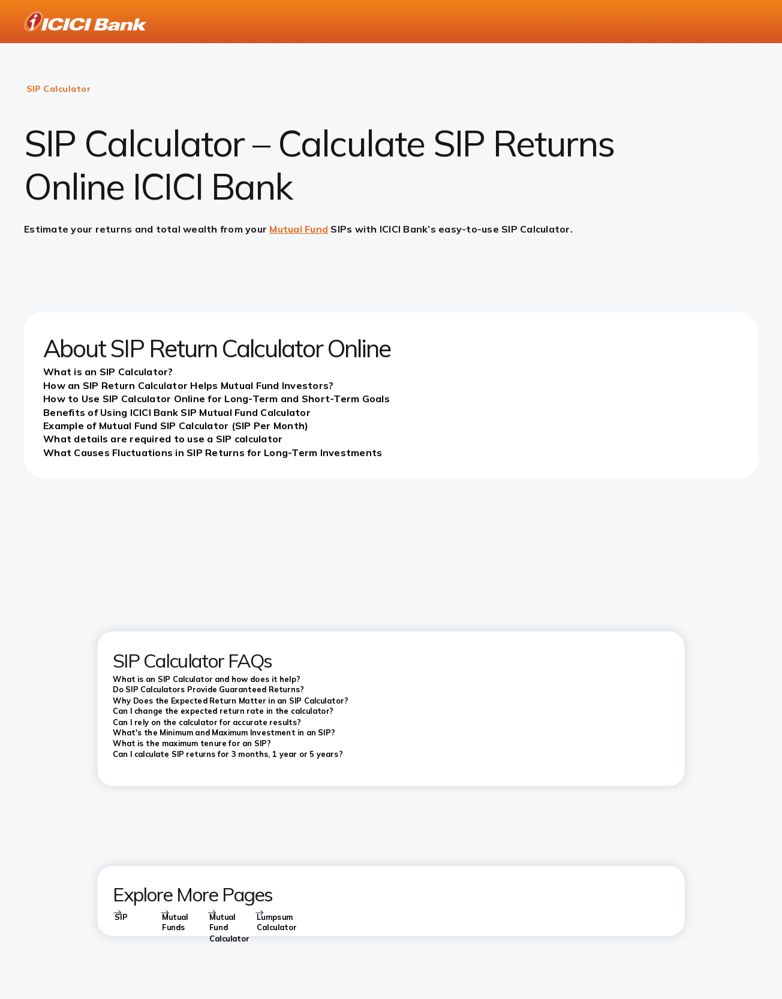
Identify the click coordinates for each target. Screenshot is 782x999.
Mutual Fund (298, 229)
